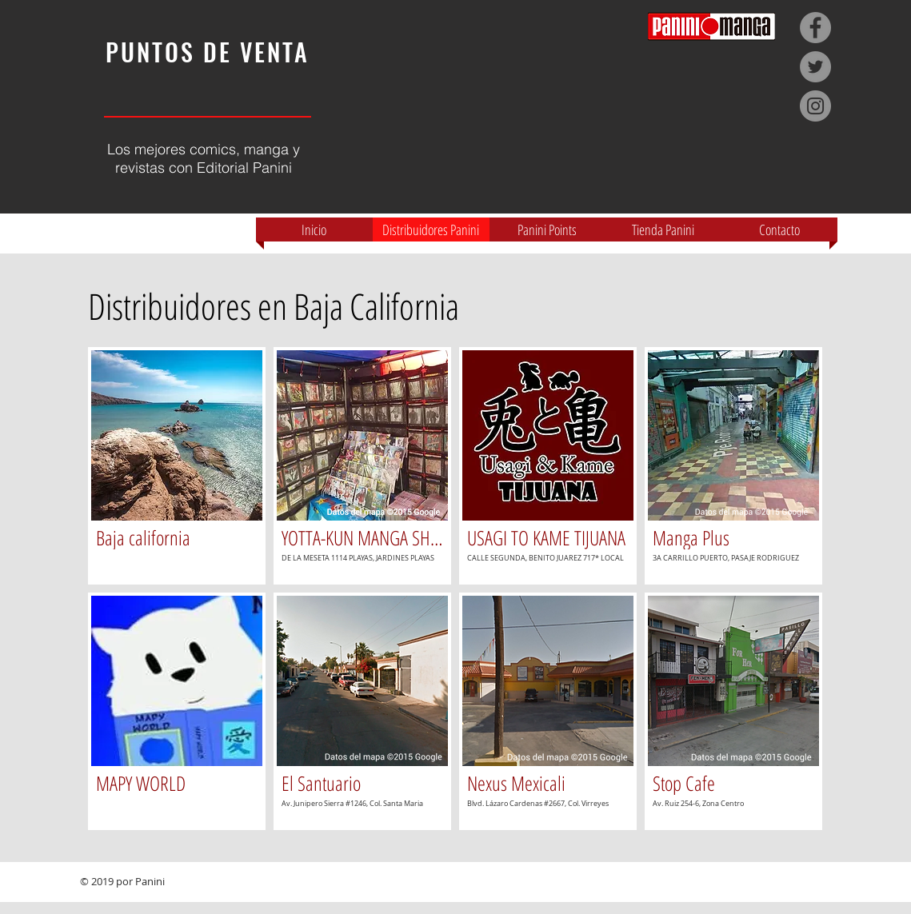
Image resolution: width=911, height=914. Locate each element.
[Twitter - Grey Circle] (815, 66)
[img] (177, 466)
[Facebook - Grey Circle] (815, 27)
